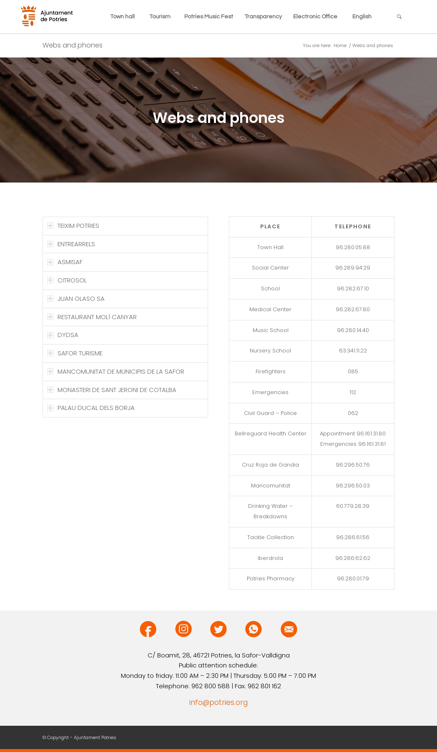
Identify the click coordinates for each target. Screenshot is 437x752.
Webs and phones (73, 45)
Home (340, 45)
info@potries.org (218, 702)
